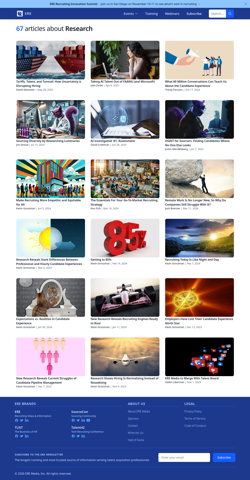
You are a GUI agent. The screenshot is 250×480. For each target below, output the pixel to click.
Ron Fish (96, 208)
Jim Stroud (22, 144)
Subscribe (224, 457)
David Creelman (100, 144)
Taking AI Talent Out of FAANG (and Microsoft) (123, 81)
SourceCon (79, 412)
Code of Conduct (195, 426)
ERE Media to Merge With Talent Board (192, 378)
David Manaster (25, 89)
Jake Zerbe (97, 85)
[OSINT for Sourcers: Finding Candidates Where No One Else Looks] (199, 119)
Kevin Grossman (25, 208)
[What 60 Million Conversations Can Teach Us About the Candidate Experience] (199, 60)
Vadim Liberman (175, 382)
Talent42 (78, 427)
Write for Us (136, 433)
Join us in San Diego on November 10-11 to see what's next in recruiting (125, 4)
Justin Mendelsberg (176, 149)
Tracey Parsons (174, 89)
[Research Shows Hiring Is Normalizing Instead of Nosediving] (125, 357)
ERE (18, 412)
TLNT (19, 427)
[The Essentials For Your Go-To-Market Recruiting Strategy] (125, 178)
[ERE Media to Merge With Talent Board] (199, 357)
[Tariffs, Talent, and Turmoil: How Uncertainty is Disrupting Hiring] (50, 60)
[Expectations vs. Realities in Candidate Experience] (50, 297)
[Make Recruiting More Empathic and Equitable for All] (50, 178)
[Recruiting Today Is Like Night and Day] (199, 238)
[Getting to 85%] (125, 238)
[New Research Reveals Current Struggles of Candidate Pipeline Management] (50, 357)
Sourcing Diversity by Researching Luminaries (48, 141)
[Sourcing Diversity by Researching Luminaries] (50, 119)
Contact (133, 426)
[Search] (230, 13)
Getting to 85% (101, 260)
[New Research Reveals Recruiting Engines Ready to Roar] (125, 297)
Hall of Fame (136, 440)
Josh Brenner (172, 208)
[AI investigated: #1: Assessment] (125, 119)
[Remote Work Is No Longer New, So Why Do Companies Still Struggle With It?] (199, 178)
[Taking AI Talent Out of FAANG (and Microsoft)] (125, 60)
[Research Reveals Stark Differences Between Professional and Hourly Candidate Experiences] (50, 238)
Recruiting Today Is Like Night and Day (192, 260)
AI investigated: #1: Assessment (113, 141)
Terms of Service (195, 418)
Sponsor (133, 418)
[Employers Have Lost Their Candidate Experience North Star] (199, 297)
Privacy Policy (193, 411)
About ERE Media (139, 411)
